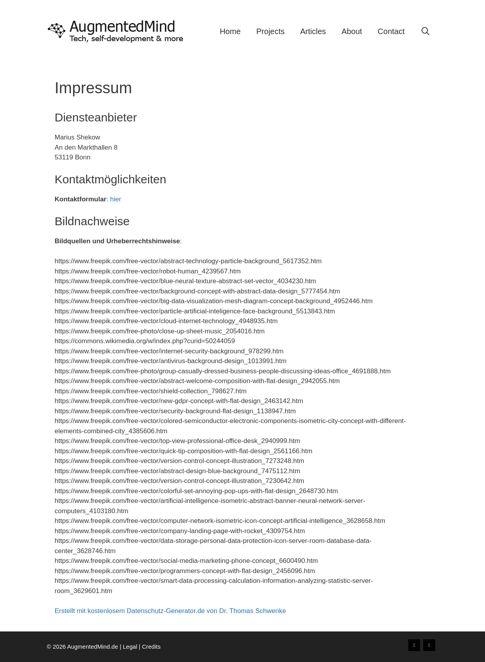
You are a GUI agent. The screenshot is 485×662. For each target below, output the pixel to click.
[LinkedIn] (429, 645)
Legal (130, 646)
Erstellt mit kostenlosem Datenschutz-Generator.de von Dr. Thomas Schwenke (170, 611)
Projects (270, 31)
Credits (151, 646)
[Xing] (414, 645)
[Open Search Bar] (425, 31)
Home (230, 31)
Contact (391, 31)
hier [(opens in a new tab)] (115, 199)
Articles (313, 31)
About (352, 31)
